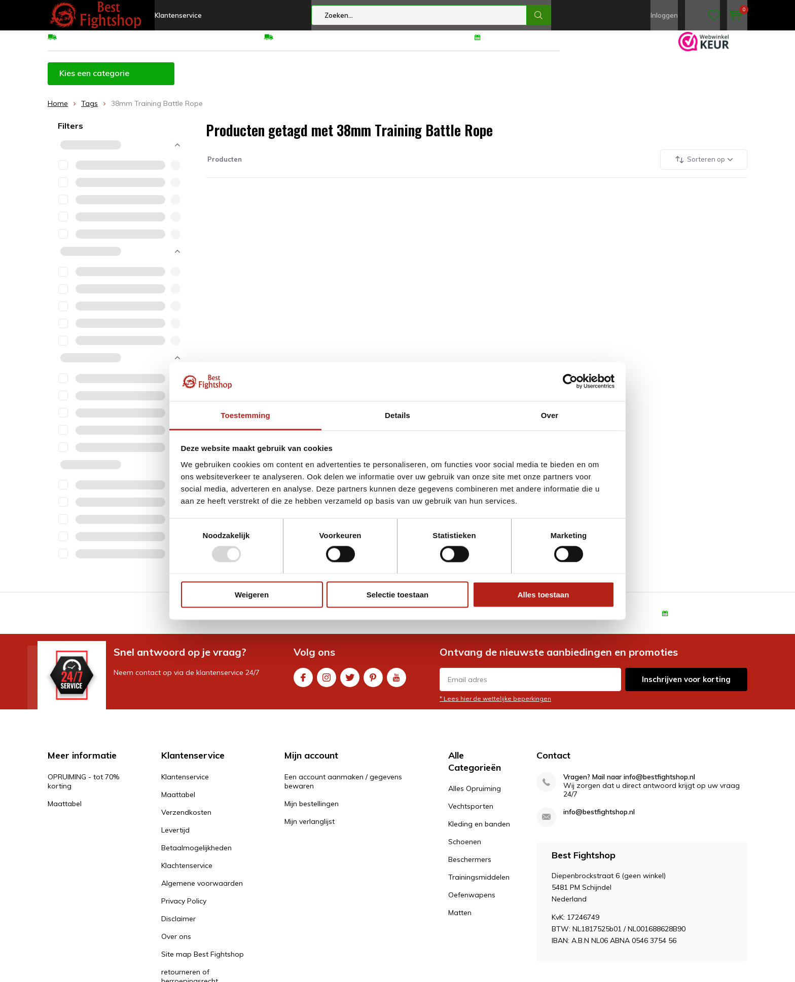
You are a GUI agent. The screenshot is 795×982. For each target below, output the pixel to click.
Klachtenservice (186, 873)
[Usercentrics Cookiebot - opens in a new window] (570, 381)
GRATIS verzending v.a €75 (104, 44)
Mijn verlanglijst (309, 829)
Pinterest (373, 682)
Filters (70, 133)
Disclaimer (178, 926)
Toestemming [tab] (245, 414)
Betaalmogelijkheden (196, 855)
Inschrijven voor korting (686, 687)
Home (58, 111)
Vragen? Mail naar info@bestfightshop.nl (629, 784)
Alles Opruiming (474, 796)
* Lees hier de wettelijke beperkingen (495, 706)
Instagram (326, 682)
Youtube (396, 682)
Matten (460, 920)
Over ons (176, 944)
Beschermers (469, 867)
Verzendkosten (186, 819)
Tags (89, 111)
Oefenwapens (471, 902)
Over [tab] (550, 414)
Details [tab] (397, 414)
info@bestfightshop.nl (599, 819)
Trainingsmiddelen (479, 884)
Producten (224, 167)
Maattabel (352, 80)
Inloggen (664, 15)
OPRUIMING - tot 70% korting (253, 80)
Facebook (303, 682)
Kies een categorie (94, 80)
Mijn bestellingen (311, 811)
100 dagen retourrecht (523, 44)
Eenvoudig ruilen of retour (318, 44)
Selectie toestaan (398, 594)
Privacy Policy (183, 908)
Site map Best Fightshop (202, 961)
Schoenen (464, 849)
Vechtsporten (470, 813)
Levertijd (175, 837)
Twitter (349, 682)
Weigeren (252, 594)
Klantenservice (178, 15)
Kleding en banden (479, 831)
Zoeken (539, 15)
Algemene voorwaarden (202, 890)
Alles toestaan (543, 594)
